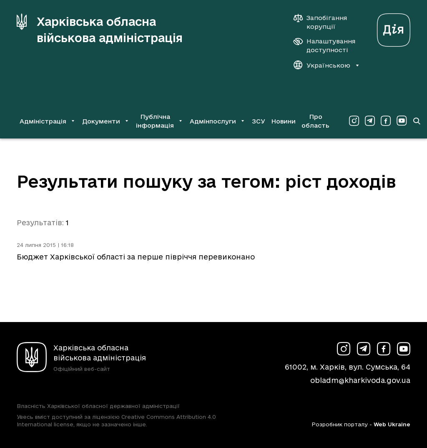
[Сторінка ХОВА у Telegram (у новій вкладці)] (370, 121)
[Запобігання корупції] (324, 22)
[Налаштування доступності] (324, 45)
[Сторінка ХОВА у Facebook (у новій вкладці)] (386, 121)
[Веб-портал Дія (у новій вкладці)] (393, 28)
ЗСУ (258, 121)
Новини (283, 121)
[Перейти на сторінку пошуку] (416, 121)
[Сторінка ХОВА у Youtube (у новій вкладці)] (402, 121)
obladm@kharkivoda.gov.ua (360, 380)
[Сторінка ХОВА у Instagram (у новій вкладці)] (354, 121)
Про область (315, 121)
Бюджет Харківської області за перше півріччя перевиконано (136, 257)
